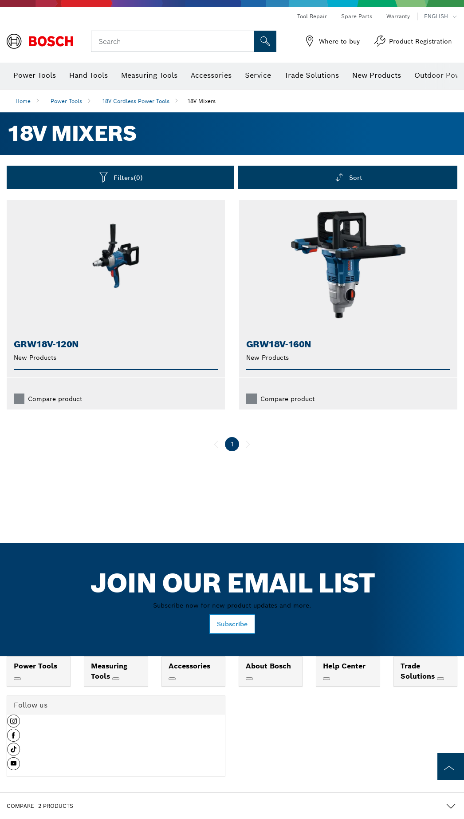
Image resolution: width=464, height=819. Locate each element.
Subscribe (232, 624)
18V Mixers (201, 101)
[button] (13, 724)
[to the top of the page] (450, 766)
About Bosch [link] (268, 666)
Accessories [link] (189, 666)
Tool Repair (312, 16)
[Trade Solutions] (440, 678)
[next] (248, 444)
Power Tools (66, 101)
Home (23, 101)
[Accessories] (172, 678)
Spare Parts (356, 16)
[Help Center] (326, 678)
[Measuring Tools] (115, 678)
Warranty (398, 16)
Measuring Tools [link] (109, 671)
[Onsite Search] (265, 41)
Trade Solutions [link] (419, 671)
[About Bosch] (249, 678)
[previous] (216, 444)
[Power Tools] (17, 678)
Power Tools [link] (35, 666)
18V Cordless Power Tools (135, 101)
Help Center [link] (344, 666)
